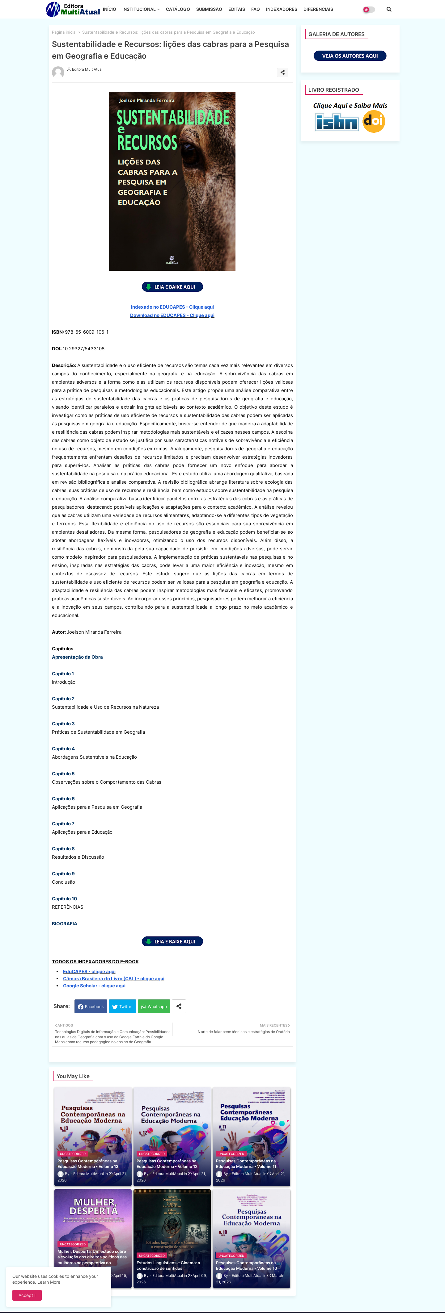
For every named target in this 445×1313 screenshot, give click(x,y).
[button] (389, 9)
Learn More (48, 1282)
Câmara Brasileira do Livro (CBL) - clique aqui (113, 979)
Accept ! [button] (27, 1295)
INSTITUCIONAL (139, 9)
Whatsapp (157, 1006)
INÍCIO (109, 9)
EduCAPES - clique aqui (89, 971)
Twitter (126, 1006)
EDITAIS (236, 9)
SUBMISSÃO (209, 9)
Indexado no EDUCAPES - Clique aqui (172, 307)
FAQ (255, 9)
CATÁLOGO (178, 9)
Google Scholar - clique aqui (94, 986)
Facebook (94, 1006)
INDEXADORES (281, 9)
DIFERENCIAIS (318, 9)
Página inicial (64, 32)
